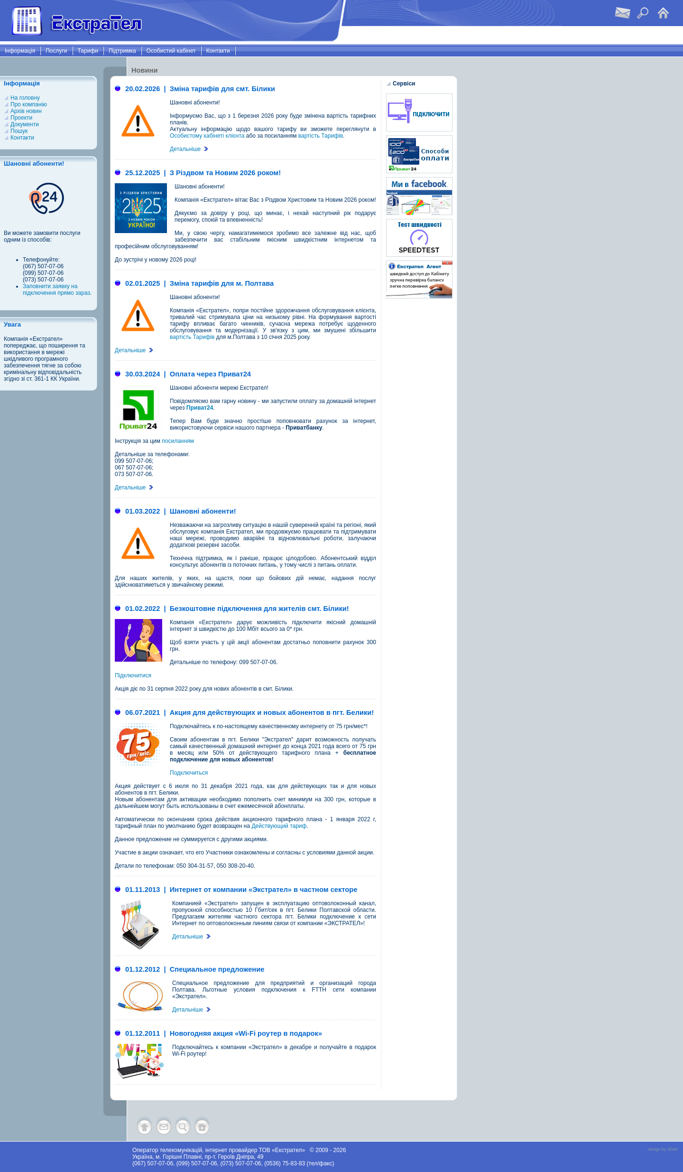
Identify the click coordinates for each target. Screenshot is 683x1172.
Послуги (56, 50)
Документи (24, 124)
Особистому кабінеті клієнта (207, 135)
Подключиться (189, 772)
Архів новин (26, 111)
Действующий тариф (278, 826)
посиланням (178, 441)
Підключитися (133, 675)
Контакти (218, 50)
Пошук (19, 131)
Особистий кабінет (171, 50)
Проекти (21, 117)
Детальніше (189, 149)
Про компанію (28, 104)
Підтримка (122, 50)
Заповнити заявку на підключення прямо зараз (56, 289)
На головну (25, 97)
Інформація (20, 50)
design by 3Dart (663, 1149)
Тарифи (88, 50)
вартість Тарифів (320, 135)
